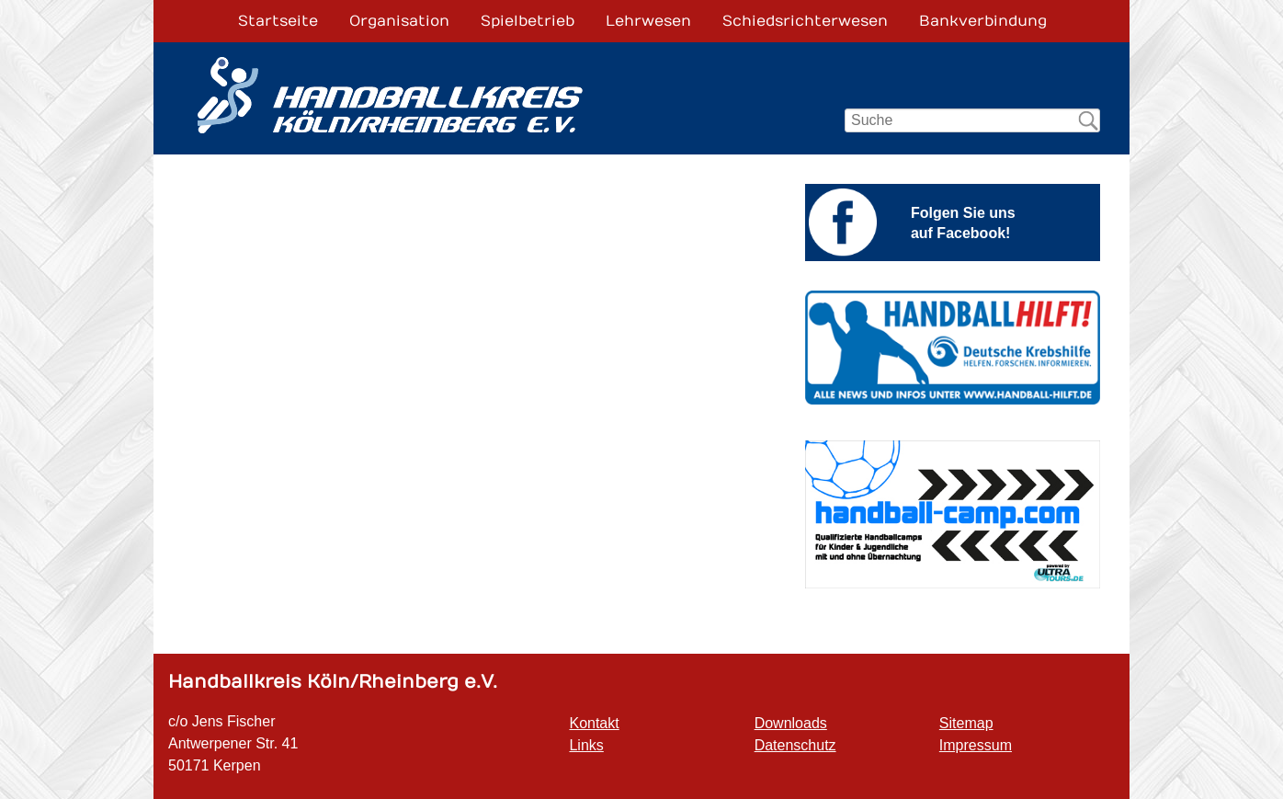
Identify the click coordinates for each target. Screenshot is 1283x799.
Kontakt (594, 723)
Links (586, 745)
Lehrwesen (648, 21)
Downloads (791, 723)
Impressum (975, 745)
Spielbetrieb (527, 21)
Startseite (278, 21)
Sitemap (966, 723)
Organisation (399, 21)
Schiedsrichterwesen (805, 21)
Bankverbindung (983, 21)
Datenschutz (795, 745)
